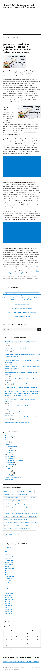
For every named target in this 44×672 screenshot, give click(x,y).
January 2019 (9, 597)
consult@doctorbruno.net (22, 316)
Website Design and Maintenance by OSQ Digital (17, 661)
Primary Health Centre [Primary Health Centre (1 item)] (11, 510)
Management (9, 473)
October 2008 (9, 613)
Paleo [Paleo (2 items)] (19, 507)
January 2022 (9, 562)
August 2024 (8, 554)
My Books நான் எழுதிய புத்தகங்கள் (22, 308)
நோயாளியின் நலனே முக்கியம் (13, 412)
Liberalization (6, 278)
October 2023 (9, 556)
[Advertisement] (22, 23)
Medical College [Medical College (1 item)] (9, 507)
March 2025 (8, 550)
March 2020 (8, 591)
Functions (11, 450)
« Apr (10, 649)
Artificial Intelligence (12, 477)
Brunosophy (8, 436)
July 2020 (7, 583)
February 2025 (9, 552)
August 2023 (8, 558)
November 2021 (9, 566)
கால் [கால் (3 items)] (34, 522)
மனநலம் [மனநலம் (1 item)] (19, 531)
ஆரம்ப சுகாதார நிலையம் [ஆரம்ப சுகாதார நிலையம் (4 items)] (11, 522)
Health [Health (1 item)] (6, 494)
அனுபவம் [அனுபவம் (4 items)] (32, 516)
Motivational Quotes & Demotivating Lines (17, 383)
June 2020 (8, 585)
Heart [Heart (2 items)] (13, 494)
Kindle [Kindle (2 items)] (24, 500)
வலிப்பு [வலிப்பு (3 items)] (16, 535)
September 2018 (9, 599)
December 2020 (9, 576)
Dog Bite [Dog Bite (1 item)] (30, 491)
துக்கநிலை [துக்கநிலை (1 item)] (7, 528)
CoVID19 (8, 454)
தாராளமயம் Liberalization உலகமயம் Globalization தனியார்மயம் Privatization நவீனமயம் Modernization (17, 48)
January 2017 (8, 611)
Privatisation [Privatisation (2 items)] (25, 510)
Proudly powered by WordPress (12, 669)
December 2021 (9, 564)
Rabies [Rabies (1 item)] (27, 513)
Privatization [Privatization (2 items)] (8, 513)
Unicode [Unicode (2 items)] (15, 516)
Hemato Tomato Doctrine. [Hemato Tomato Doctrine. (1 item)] (12, 497)
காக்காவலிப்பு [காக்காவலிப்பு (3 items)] (25, 522)
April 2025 (8, 547)
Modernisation (14, 278)
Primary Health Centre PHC (16, 460)
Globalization (27, 276)
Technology (8, 475)
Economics (12, 276)
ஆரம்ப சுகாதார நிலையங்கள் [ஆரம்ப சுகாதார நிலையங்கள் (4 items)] (18, 519)
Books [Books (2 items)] (6, 491)
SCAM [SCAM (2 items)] (34, 513)
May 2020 (8, 587)
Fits (9, 448)
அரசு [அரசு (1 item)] (6, 519)
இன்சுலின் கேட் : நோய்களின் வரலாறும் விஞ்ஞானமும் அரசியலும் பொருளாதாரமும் (20, 6)
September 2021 (9, 568)
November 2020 (9, 578)
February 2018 (9, 607)
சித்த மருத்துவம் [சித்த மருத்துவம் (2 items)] (26, 525)
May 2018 (7, 603)
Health (7, 442)
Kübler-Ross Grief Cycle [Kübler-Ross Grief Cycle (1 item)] (11, 504)
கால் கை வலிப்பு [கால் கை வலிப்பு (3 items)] (9, 525)
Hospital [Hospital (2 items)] (33, 497)
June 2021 (8, 574)
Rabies (10, 469)
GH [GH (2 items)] (37, 491)
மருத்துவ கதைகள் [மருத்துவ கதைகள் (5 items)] (29, 531)
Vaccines (8, 466)
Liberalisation (34, 276)
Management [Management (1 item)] (26, 504)
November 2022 (9, 560)
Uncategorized (9, 479)
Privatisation (29, 278)
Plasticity (10, 452)
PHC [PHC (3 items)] (25, 507)
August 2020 (8, 580)
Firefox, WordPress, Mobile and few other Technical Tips (21, 387)
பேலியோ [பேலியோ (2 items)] (27, 528)
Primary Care (10, 458)
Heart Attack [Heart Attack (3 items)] (22, 494)
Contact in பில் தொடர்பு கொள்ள (22, 312)
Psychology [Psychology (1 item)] (19, 513)
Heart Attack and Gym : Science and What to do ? (19, 379)
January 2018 (8, 609)
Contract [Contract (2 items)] (14, 491)
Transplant (11, 464)
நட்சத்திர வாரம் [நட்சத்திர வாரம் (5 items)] (18, 528)
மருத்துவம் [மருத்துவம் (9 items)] (8, 535)
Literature (8, 471)
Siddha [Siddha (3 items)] (7, 516)
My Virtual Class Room (22, 304)
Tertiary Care (10, 462)
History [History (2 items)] (26, 497)
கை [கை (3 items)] (18, 525)
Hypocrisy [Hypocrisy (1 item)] (7, 500)
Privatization (35, 278)
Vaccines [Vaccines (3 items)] (23, 516)
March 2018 (8, 605)
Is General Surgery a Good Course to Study (17, 422)
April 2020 (8, 589)
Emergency (9, 456)
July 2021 (7, 572)
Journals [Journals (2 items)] (16, 500)
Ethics (7, 440)
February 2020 (9, 593)
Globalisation (20, 276)
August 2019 (8, 595)
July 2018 (7, 601)
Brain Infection (12, 446)
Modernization (21, 278)
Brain (8, 444)
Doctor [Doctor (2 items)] (22, 491)
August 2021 (8, 570)
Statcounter (35, 661)
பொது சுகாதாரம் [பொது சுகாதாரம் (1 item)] (9, 531)
